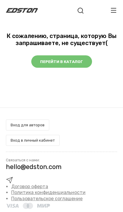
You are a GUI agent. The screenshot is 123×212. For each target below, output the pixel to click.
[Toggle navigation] (113, 10)
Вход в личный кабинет (33, 140)
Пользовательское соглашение (47, 198)
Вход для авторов (28, 125)
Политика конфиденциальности (48, 192)
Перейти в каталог (61, 61)
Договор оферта (29, 186)
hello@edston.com (34, 167)
